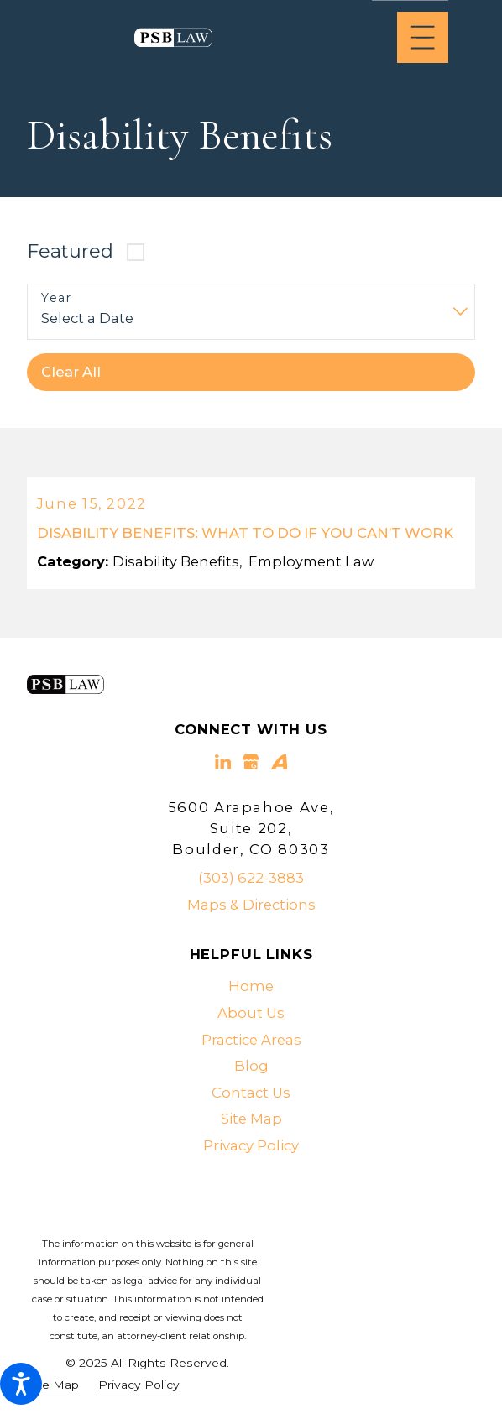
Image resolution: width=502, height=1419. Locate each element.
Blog (251, 1068)
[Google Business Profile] (251, 765)
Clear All (71, 371)
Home (251, 989)
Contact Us (251, 1095)
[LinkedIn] (223, 765)
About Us (251, 1015)
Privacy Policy (251, 1148)
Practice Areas (251, 1042)
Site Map (251, 1122)
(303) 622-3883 (251, 880)
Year (56, 298)
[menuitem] (251, 990)
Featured (70, 251)
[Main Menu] (422, 37)
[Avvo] (279, 765)
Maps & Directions (251, 907)
